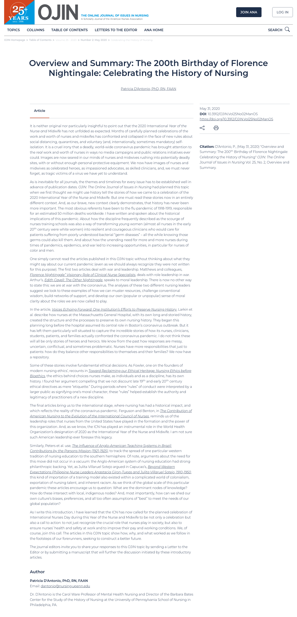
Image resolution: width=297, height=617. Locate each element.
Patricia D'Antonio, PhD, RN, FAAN (148, 89)
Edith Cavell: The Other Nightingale (73, 280)
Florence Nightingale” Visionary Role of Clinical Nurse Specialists (83, 275)
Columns (35, 30)
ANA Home (154, 30)
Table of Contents (69, 30)
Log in (283, 12)
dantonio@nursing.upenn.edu (65, 586)
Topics (13, 30)
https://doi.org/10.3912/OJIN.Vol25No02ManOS (236, 119)
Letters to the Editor (116, 30)
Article (39, 111)
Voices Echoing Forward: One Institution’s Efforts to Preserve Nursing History (114, 309)
